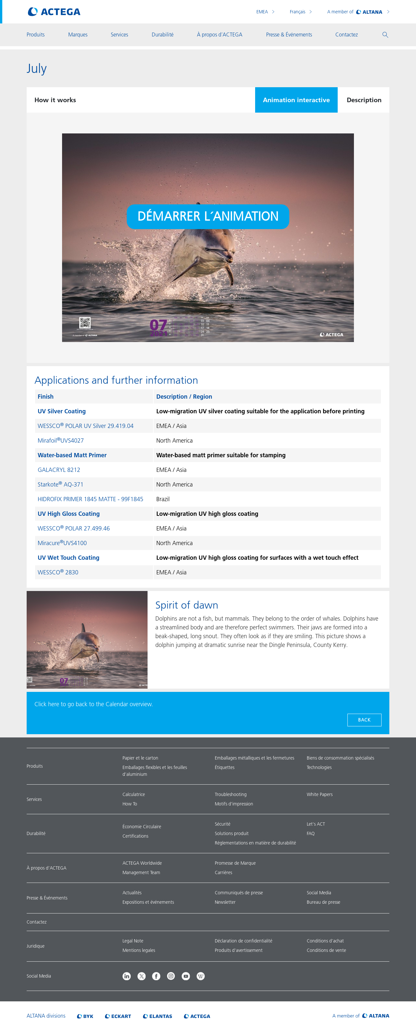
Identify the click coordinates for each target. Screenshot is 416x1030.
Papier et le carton (140, 758)
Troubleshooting (231, 794)
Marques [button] (77, 34)
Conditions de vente (326, 950)
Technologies (319, 767)
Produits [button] (36, 34)
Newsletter (225, 902)
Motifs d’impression (234, 804)
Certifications (135, 836)
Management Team (141, 872)
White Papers (319, 794)
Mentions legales (139, 950)
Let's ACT (316, 824)
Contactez (36, 922)
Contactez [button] (346, 34)
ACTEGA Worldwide (142, 863)
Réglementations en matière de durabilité (255, 843)
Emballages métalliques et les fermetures (254, 758)
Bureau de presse (323, 902)
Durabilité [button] (163, 34)
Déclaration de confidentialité (243, 941)
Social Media (319, 893)
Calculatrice (134, 794)
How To (130, 804)
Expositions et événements (148, 902)
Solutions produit (232, 833)
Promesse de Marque (235, 863)
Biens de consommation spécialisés (340, 758)
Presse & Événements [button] (289, 34)
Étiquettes (224, 767)
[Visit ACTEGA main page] (54, 11)
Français (298, 12)
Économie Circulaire (142, 827)
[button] (385, 35)
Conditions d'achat (325, 941)
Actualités (132, 893)
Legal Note (133, 941)
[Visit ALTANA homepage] (360, 1016)
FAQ (311, 833)
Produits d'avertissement (239, 950)
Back (364, 720)
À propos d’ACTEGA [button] (219, 34)
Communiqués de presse (239, 893)
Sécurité (222, 824)
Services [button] (119, 34)
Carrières (223, 872)
